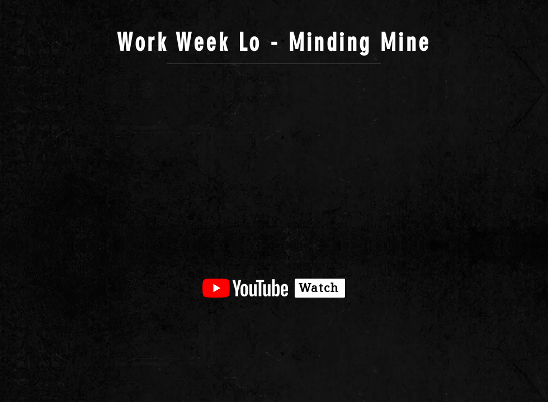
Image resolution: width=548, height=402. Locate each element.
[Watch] (320, 288)
